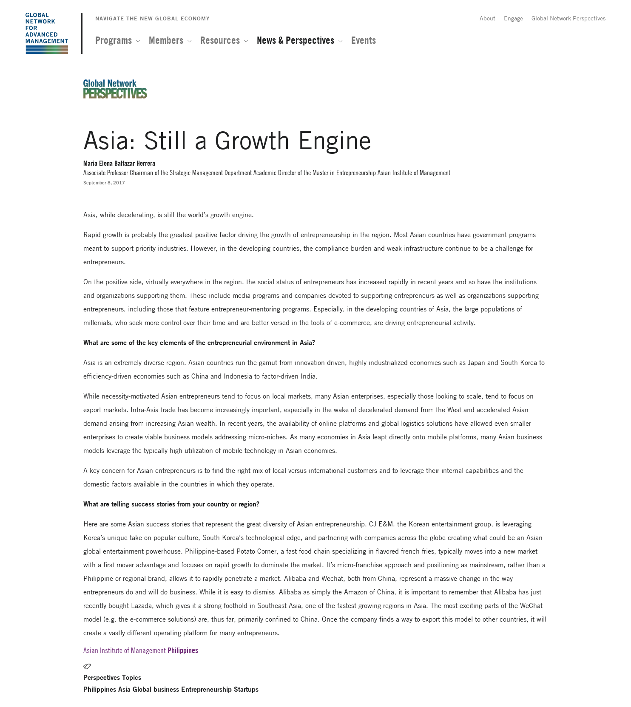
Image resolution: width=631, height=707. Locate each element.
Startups (246, 688)
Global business (156, 688)
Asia (124, 688)
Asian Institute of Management (124, 650)
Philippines (99, 688)
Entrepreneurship (206, 688)
